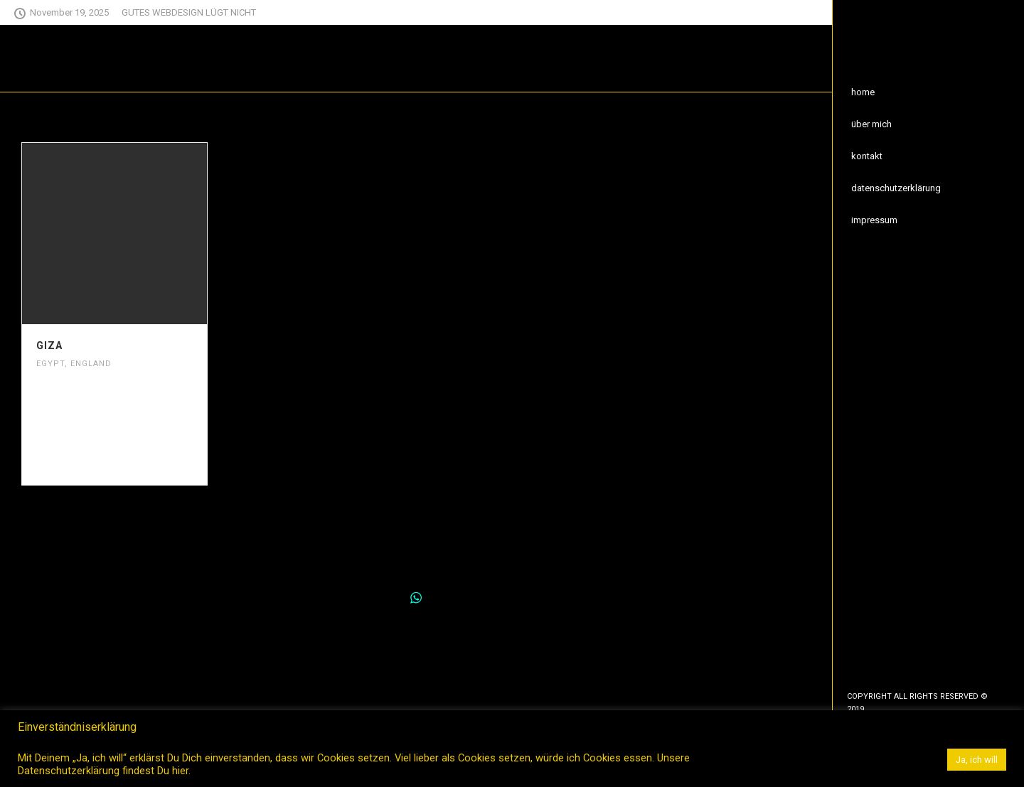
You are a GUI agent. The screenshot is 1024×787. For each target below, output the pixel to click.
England (91, 363)
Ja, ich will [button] (977, 759)
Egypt (50, 363)
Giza (49, 345)
